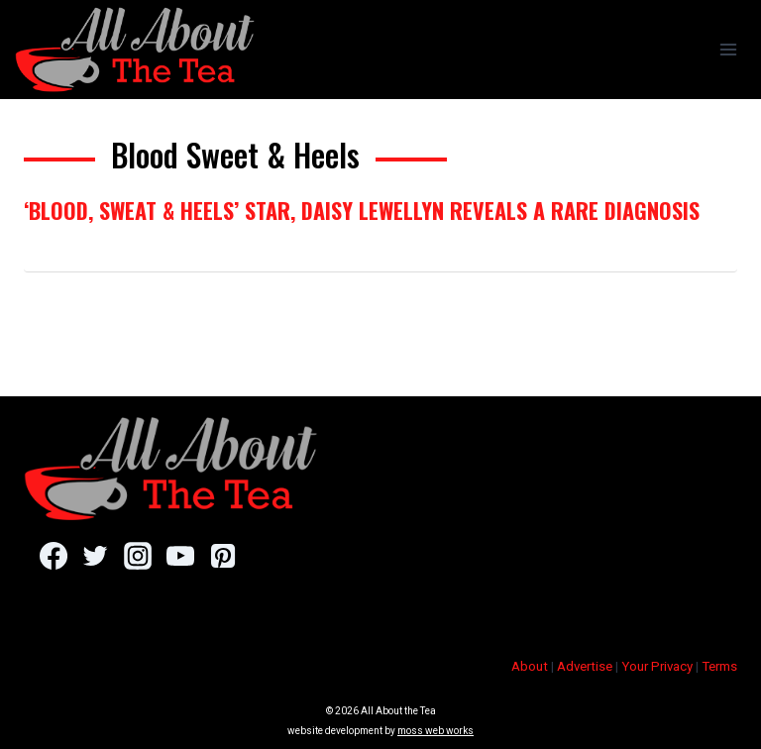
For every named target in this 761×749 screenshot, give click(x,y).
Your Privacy (657, 666)
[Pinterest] (222, 556)
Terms (719, 666)
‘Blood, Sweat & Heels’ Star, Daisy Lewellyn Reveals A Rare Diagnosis (362, 210)
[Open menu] (727, 49)
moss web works (435, 730)
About (529, 666)
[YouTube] (180, 556)
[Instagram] (137, 556)
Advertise (584, 666)
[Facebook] (53, 556)
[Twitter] (95, 556)
